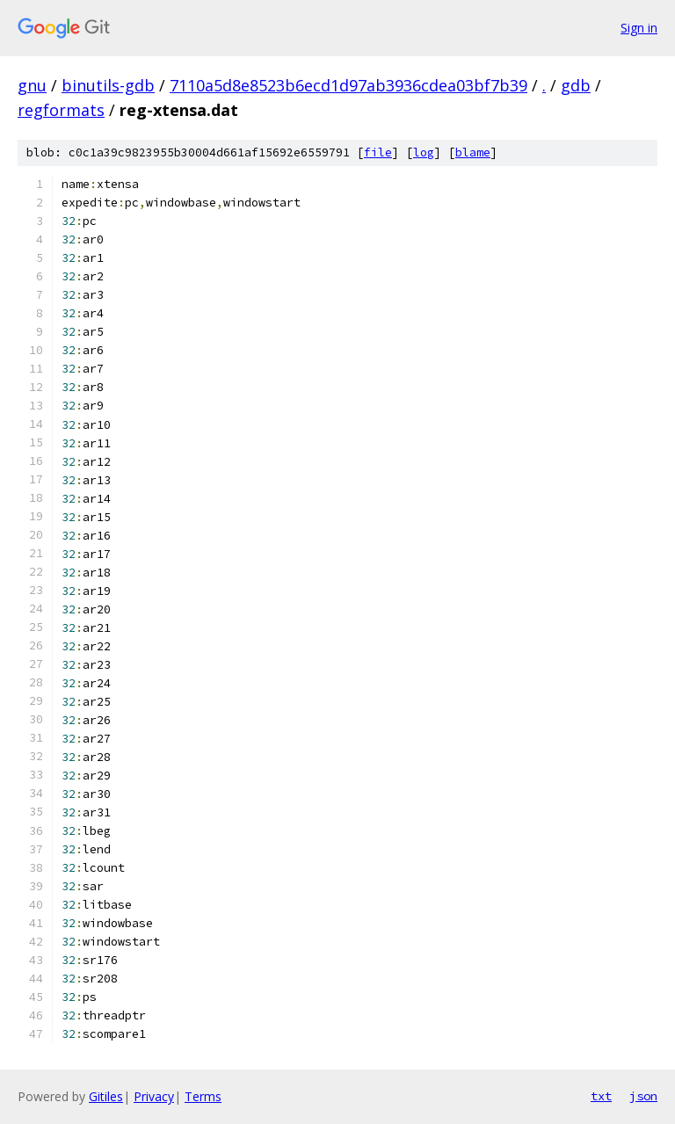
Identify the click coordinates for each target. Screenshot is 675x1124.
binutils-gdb (108, 85)
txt (601, 1096)
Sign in (639, 27)
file (378, 152)
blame (472, 152)
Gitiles (106, 1096)
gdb (576, 85)
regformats (61, 109)
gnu (32, 85)
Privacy (154, 1096)
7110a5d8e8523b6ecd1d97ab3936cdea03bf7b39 (348, 85)
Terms (203, 1096)
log (423, 152)
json (643, 1096)
